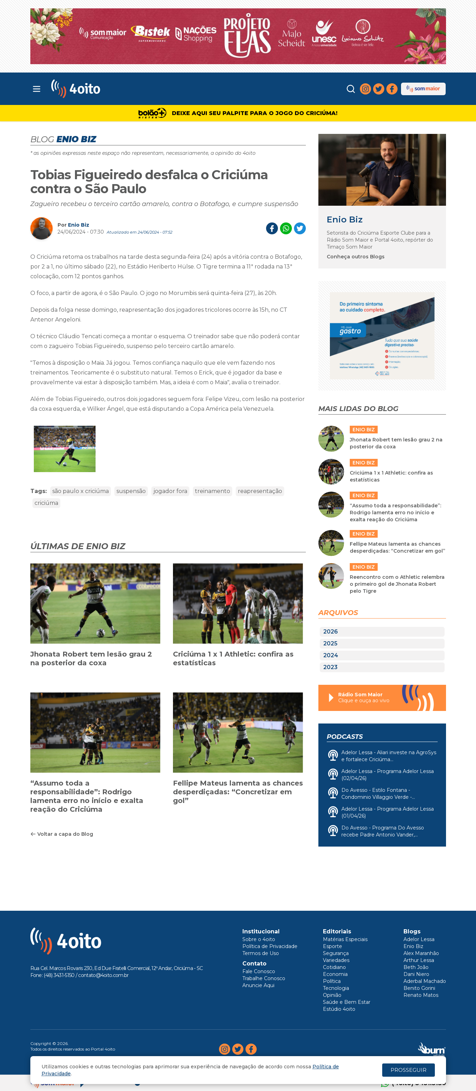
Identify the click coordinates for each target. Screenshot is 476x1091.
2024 (330, 655)
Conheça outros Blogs (356, 256)
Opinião (332, 995)
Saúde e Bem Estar (346, 1002)
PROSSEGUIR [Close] (408, 1070)
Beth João (416, 967)
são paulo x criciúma (80, 491)
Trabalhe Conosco (263, 978)
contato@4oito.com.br (103, 975)
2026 (330, 631)
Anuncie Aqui (258, 985)
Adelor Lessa (419, 939)
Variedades (336, 960)
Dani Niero (416, 974)
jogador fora (170, 491)
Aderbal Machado (424, 981)
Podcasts (345, 737)
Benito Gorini (419, 988)
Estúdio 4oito (339, 1009)
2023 (330, 667)
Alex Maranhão (421, 953)
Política (332, 981)
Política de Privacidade (269, 946)
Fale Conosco (258, 971)
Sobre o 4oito (258, 939)
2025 (330, 643)
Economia (335, 974)
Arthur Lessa (418, 960)
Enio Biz (78, 225)
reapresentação (260, 491)
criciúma (46, 503)
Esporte (332, 946)
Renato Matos (420, 995)
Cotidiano (334, 967)
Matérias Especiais (345, 939)
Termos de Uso (260, 953)
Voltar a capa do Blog (61, 834)
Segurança (336, 953)
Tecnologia (336, 988)
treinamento (212, 491)
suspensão (131, 491)
